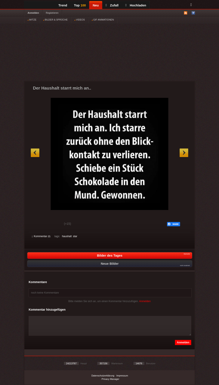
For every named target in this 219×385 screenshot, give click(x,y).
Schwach (53, 224)
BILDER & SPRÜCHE (55, 19)
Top (80, 5)
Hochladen (135, 5)
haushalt (67, 236)
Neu (96, 5)
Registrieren (52, 13)
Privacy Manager (110, 379)
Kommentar (41, 236)
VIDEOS (79, 19)
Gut (37, 224)
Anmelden (33, 13)
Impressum (122, 375)
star (75, 236)
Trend (62, 5)
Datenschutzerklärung (102, 375)
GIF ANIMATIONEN (103, 19)
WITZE (32, 19)
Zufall (112, 5)
